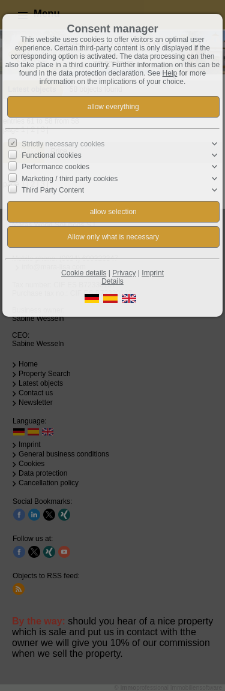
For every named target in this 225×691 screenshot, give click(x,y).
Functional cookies (51, 155)
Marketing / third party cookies (70, 178)
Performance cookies (55, 167)
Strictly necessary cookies (63, 144)
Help (170, 73)
